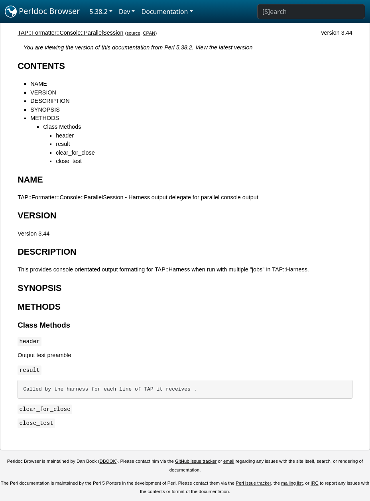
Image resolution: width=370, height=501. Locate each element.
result (63, 144)
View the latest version (224, 47)
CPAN (149, 33)
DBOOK (108, 461)
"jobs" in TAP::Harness (278, 269)
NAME (38, 84)
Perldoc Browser (42, 12)
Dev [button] (124, 11)
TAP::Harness (172, 269)
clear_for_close (75, 152)
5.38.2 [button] (99, 11)
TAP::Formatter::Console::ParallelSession (70, 32)
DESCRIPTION (49, 101)
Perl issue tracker (253, 483)
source (133, 33)
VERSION (43, 92)
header (65, 135)
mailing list (292, 483)
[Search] (311, 11)
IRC (315, 483)
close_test (69, 161)
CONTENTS (41, 66)
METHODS (44, 118)
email (228, 461)
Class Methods (62, 127)
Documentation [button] (164, 11)
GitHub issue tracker (195, 461)
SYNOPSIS (45, 109)
